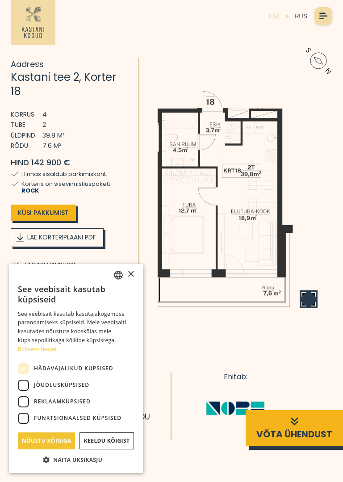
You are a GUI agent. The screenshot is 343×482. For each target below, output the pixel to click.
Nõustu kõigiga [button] (46, 440)
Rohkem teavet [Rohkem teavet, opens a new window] (37, 349)
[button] (76, 459)
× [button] (130, 274)
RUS (301, 16)
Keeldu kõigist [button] (107, 440)
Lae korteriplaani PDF (55, 237)
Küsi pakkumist (43, 212)
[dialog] (76, 368)
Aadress (27, 64)
